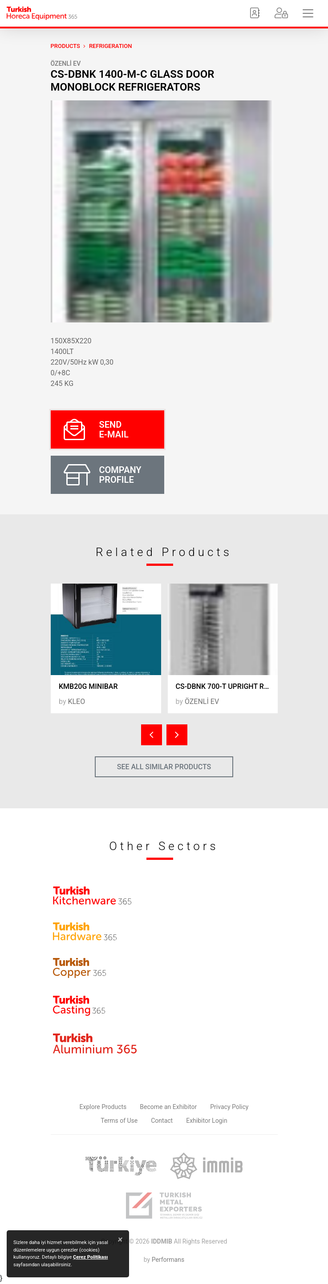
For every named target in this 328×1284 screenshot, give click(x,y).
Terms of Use (119, 1120)
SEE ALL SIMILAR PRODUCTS (164, 767)
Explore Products (103, 1106)
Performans (168, 1259)
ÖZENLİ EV (66, 63)
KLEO (76, 701)
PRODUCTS (65, 46)
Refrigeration (110, 46)
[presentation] (151, 734)
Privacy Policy (229, 1106)
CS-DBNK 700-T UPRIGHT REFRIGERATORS (227, 686)
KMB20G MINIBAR (88, 686)
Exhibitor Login (206, 1120)
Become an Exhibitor (168, 1106)
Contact (162, 1120)
